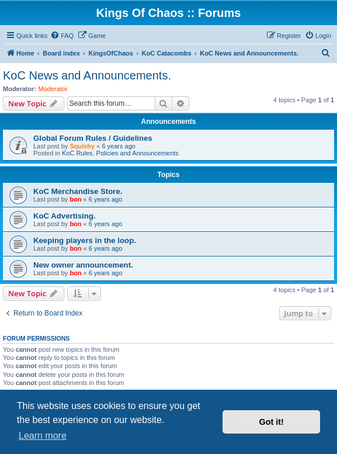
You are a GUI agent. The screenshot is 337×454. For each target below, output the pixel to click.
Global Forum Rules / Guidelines (92, 138)
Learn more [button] (43, 436)
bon (75, 199)
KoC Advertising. (64, 216)
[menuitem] (62, 36)
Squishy (82, 146)
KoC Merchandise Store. (77, 191)
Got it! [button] (271, 422)
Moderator (53, 88)
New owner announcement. (83, 265)
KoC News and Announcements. (87, 75)
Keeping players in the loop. (84, 240)
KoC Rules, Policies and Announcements (120, 153)
